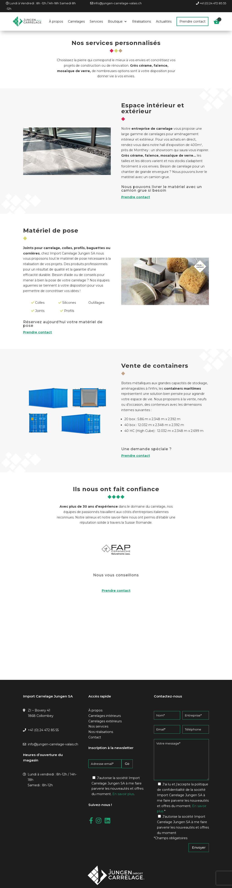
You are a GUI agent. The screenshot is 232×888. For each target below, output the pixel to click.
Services (96, 21)
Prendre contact (192, 21)
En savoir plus (123, 794)
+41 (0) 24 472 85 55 (213, 3)
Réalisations (141, 21)
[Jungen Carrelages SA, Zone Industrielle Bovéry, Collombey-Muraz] (116, 644)
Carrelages (76, 21)
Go (127, 764)
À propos (56, 21)
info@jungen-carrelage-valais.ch (118, 3)
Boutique (115, 21)
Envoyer (198, 848)
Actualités (164, 21)
